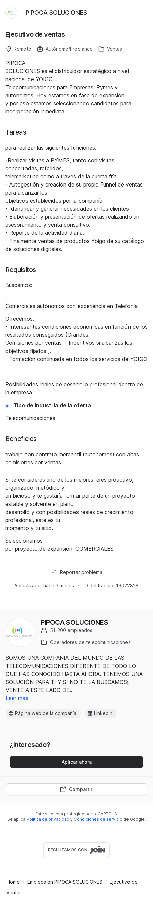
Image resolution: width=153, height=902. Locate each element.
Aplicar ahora (77, 762)
